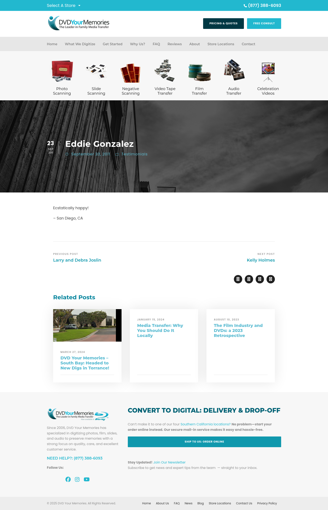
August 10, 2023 (226, 319)
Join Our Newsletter (169, 462)
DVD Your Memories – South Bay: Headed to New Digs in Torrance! (84, 363)
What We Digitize (80, 44)
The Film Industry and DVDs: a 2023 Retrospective (238, 330)
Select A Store (61, 5)
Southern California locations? (206, 424)
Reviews (175, 44)
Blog (200, 503)
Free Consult (264, 23)
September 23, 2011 (90, 154)
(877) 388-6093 (262, 5)
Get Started (112, 44)
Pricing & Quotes (223, 23)
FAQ (156, 44)
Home (52, 44)
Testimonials (135, 154)
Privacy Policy (267, 503)
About (194, 44)
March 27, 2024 (72, 352)
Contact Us (244, 503)
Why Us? (137, 44)
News (188, 503)
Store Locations (221, 44)
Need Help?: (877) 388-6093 (74, 458)
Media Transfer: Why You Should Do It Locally (160, 330)
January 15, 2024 (151, 319)
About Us (162, 503)
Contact (248, 44)
